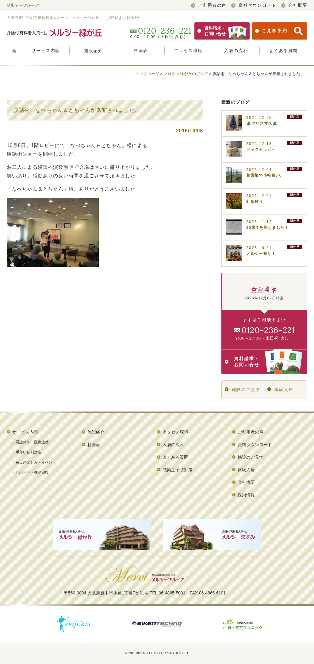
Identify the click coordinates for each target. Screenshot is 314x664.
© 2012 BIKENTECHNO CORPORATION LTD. (157, 653)
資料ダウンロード (253, 5)
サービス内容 (46, 50)
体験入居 (280, 389)
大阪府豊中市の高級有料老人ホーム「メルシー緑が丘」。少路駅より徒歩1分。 (75, 18)
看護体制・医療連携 (32, 442)
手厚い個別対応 (28, 452)
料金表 (141, 50)
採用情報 (246, 494)
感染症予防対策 (178, 469)
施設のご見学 (242, 389)
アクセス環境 (188, 50)
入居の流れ (236, 50)
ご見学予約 (279, 31)
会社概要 (294, 5)
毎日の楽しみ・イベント (36, 462)
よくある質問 (283, 50)
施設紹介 (93, 50)
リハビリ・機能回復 (32, 472)
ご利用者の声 (209, 5)
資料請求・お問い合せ (222, 31)
